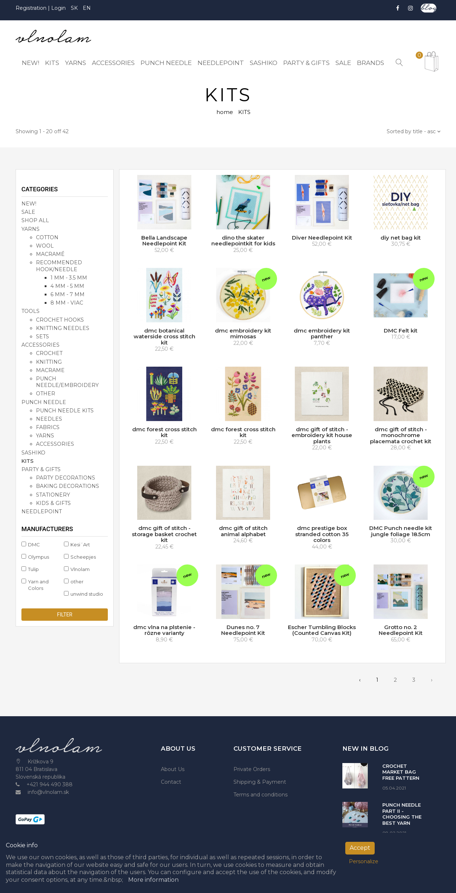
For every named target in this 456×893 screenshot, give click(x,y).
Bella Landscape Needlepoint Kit (164, 240)
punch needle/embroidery (67, 381)
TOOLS (30, 311)
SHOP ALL (35, 220)
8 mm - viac (66, 302)
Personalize (363, 861)
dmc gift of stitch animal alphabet (243, 531)
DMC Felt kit (401, 330)
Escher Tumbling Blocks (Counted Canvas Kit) (322, 630)
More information (153, 879)
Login (58, 8)
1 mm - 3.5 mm (68, 277)
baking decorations (67, 486)
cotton (47, 237)
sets (42, 336)
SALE (28, 212)
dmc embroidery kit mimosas (243, 333)
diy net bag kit (400, 237)
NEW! (28, 203)
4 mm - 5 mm (67, 286)
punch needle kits (65, 410)
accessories (40, 345)
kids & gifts (53, 503)
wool (45, 245)
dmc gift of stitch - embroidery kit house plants (322, 435)
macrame (50, 370)
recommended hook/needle (59, 265)
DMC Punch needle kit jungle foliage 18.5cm (400, 531)
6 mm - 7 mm (67, 294)
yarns (45, 435)
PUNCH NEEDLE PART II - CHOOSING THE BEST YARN (402, 814)
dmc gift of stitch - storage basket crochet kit (164, 534)
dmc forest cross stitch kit (164, 432)
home (224, 112)
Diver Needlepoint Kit (322, 237)
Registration (32, 8)
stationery (53, 495)
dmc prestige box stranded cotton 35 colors (322, 534)
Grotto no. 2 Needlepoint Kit (401, 630)
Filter (64, 614)
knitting (49, 362)
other (45, 393)
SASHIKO (33, 452)
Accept (360, 847)
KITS (27, 461)
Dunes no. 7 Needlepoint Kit (243, 630)
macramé (50, 254)
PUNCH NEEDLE (43, 402)
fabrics (48, 427)
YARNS (30, 229)
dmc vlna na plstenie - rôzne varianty (164, 630)
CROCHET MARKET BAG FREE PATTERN (400, 772)
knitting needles (62, 328)
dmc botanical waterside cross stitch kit (164, 336)
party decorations (65, 477)
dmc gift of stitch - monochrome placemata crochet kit (400, 435)
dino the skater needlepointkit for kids (243, 240)
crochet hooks (60, 320)
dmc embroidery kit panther (322, 333)
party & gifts (41, 469)
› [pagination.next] (431, 680)
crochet (49, 353)
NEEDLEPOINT (41, 511)
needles (49, 419)
